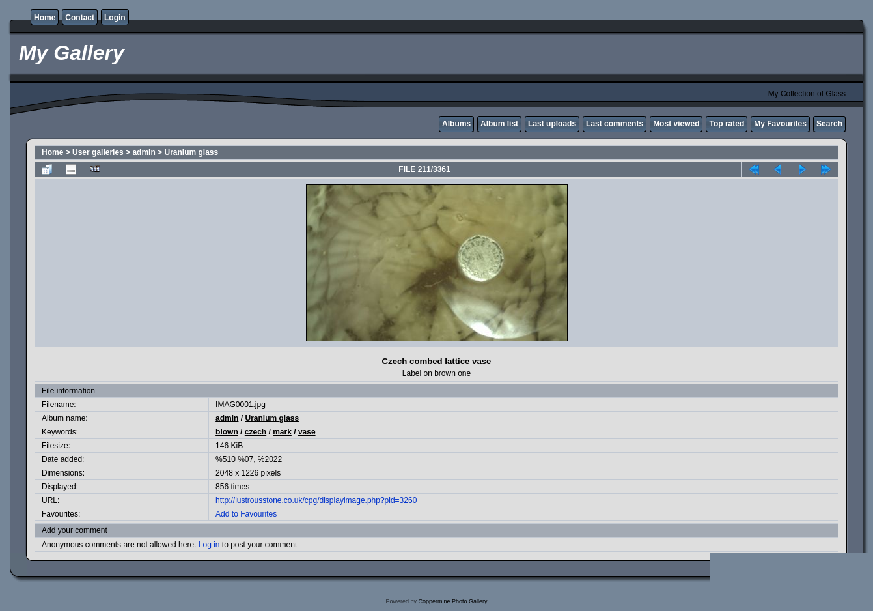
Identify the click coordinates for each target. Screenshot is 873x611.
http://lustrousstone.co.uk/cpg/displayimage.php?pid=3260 (316, 500)
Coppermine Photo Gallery (452, 601)
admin (143, 152)
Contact (79, 17)
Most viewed (676, 123)
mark (282, 431)
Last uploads (552, 123)
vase (307, 431)
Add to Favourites (246, 514)
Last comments (614, 123)
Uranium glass (191, 152)
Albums (456, 123)
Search (829, 123)
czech (255, 431)
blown (226, 431)
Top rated (726, 123)
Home (44, 17)
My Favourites (780, 123)
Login (115, 17)
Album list (499, 123)
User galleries (98, 152)
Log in (209, 544)
